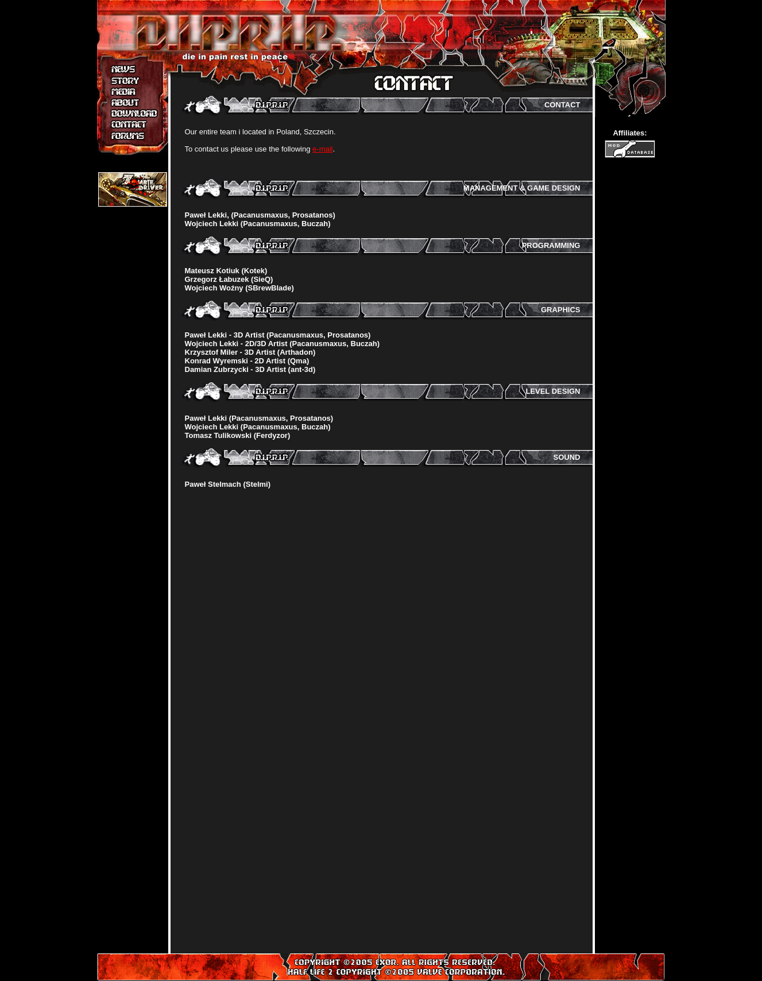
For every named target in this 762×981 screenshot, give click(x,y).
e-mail (322, 149)
